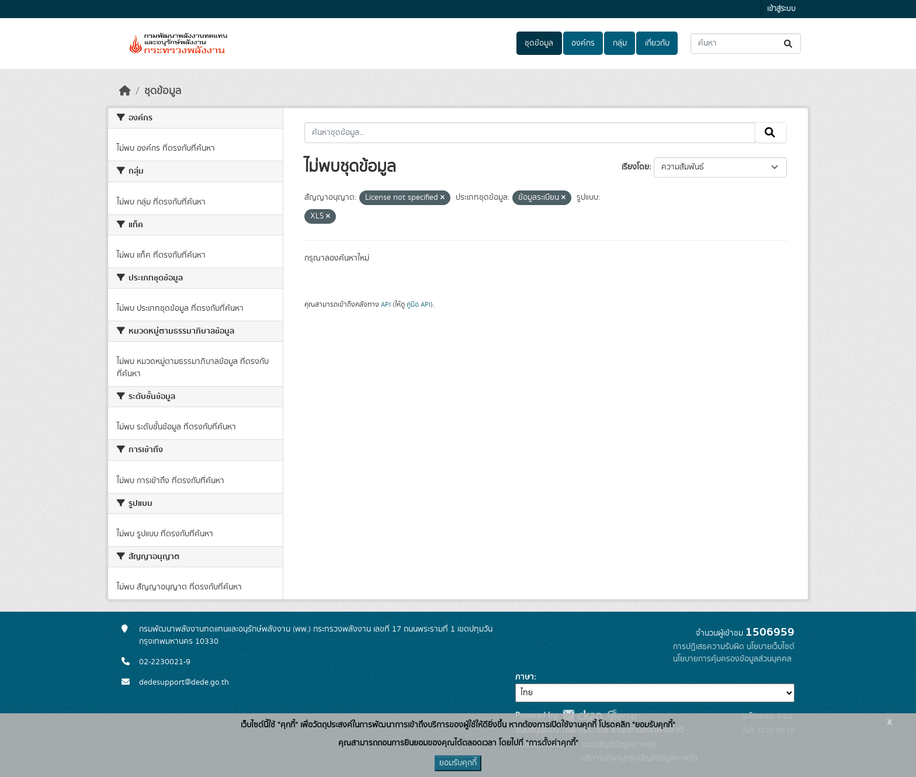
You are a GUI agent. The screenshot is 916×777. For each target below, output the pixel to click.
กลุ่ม (620, 43)
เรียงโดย (635, 167)
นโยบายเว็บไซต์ (770, 647)
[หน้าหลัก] (125, 91)
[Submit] (788, 43)
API (386, 304)
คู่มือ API (419, 304)
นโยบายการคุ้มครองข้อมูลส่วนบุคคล (732, 659)
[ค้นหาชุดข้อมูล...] (746, 43)
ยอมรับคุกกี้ (458, 763)
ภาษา (524, 677)
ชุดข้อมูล (539, 43)
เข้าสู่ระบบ (781, 9)
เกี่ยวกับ (657, 43)
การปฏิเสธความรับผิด (708, 647)
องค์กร (583, 43)
